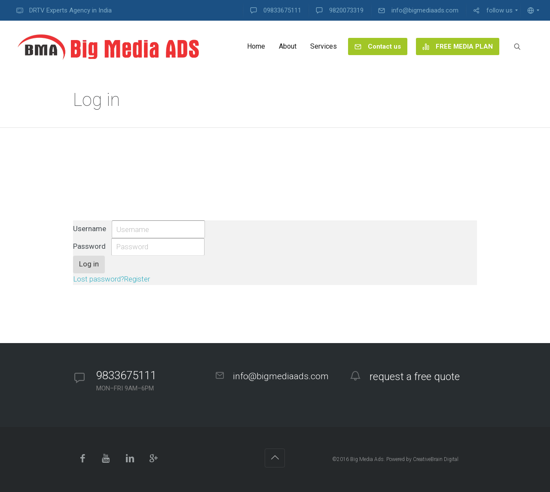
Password (89, 246)
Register (137, 279)
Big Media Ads (367, 459)
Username (89, 228)
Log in (89, 264)
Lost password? (98, 279)
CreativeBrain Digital (435, 459)
